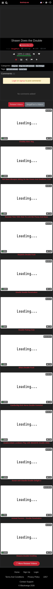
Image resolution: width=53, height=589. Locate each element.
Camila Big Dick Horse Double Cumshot (26, 405)
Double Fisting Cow (26, 330)
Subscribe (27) (26, 45)
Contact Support (26, 582)
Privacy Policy (34, 577)
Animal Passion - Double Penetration (27, 518)
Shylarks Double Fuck (26, 255)
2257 (45, 577)
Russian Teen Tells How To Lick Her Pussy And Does (26, 217)
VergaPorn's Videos (34, 104)
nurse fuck (23, 69)
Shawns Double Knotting (26, 556)
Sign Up (26, 572)
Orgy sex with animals (26, 66)
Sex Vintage (40, 66)
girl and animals (12, 69)
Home (17, 572)
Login (36, 572)
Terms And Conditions (14, 577)
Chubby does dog (26, 142)
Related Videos (16, 104)
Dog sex (15, 66)
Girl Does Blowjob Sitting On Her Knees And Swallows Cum (26, 179)
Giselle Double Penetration (26, 292)
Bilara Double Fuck (26, 368)
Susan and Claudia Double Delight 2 (26, 481)
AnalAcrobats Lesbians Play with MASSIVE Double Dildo (26, 443)
